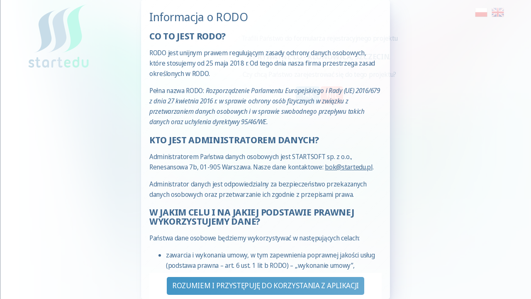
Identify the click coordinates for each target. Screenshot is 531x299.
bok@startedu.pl (349, 167)
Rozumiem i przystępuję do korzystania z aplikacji (265, 285)
